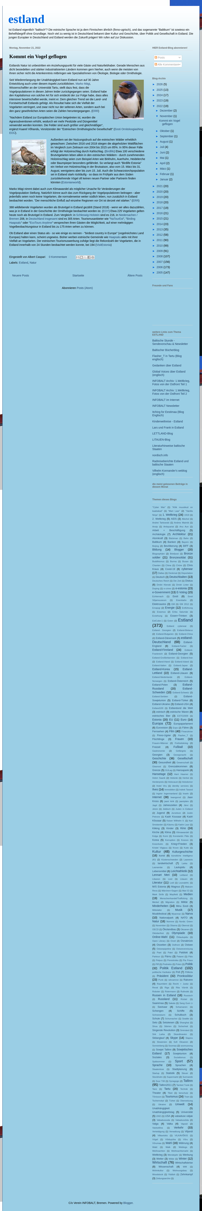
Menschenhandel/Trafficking (173, 898)
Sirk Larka (158, 1034)
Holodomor (187, 782)
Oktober (165, 130)
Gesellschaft (185, 758)
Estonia (157, 719)
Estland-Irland (163, 661)
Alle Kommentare (167, 64)
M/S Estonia (159, 886)
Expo (175, 728)
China (168, 565)
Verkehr (178, 1127)
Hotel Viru (161, 786)
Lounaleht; (184, 883)
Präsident (162, 975)
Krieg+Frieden (179, 844)
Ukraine (162, 1104)
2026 (160, 84)
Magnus (175, 886)
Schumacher (171, 1018)
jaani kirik (169, 801)
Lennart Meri (161, 874)
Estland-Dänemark (166, 638)
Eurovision (162, 727)
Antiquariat (168, 526)
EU (171, 719)
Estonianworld (70, 182)
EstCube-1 (157, 621)
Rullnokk (184, 991)
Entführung (187, 608)
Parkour (156, 956)
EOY (106, 211)
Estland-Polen (160, 684)
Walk (168, 1147)
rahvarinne (173, 980)
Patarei (180, 956)
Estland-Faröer (179, 646)
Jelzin (155, 809)
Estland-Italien (159, 665)
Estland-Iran (187, 658)
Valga (155, 1123)
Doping (155, 588)
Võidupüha (170, 1139)
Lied (170, 879)
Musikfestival (159, 913)
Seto (154, 1022)
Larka (184, 863)
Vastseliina (157, 1128)
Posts (160, 57)
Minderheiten (160, 905)
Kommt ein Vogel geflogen (38, 56)
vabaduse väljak (184, 1116)
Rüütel (184, 999)
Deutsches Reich (160, 581)
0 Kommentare (58, 256)
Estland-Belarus (185, 630)
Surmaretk (187, 1077)
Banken (171, 542)
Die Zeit (177, 581)
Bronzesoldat (178, 557)
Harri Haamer (181, 774)
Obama (173, 925)
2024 (160, 95)
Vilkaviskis (163, 1135)
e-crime (167, 588)
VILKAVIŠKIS (181, 1135)
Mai (162, 157)
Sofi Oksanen (181, 1042)
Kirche (155, 832)
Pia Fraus (188, 960)
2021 (160, 186)
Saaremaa (158, 1003)
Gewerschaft (183, 762)
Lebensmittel (159, 871)
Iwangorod (176, 797)
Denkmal (172, 573)
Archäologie (159, 534)
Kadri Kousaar (173, 816)
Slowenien (162, 1042)
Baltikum (157, 542)
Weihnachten (158, 1151)
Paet (159, 952)
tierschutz (183, 1093)
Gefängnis (181, 751)
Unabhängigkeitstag (163, 1112)
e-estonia (181, 588)
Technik (184, 1089)
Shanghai (184, 1022)
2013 (160, 229)
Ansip (155, 526)
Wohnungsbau (180, 1170)
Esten (170, 621)
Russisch (188, 995)
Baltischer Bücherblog (165, 350)
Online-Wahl (159, 937)
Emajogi (156, 608)
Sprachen (180, 1065)
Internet (157, 797)
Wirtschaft (159, 1162)
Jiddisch (167, 809)
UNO (158, 1116)
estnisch (160, 712)
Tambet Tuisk (182, 1085)
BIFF (185, 546)
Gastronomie (158, 751)
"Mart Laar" (174, 511)
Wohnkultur (157, 1170)
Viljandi (189, 1131)
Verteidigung (158, 1131)
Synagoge (174, 1081)
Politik (189, 964)
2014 (160, 224)
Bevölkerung (171, 546)
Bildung (157, 549)
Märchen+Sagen (170, 890)
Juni (163, 152)
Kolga (155, 836)
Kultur (156, 851)
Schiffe (180, 1010)
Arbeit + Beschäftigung (168, 530)
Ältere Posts (135, 275)
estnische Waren (179, 712)
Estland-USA (182, 704)
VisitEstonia (103, 244)
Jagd (154, 805)
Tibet (170, 1093)
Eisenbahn (181, 600)
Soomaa (172, 1045)
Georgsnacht (180, 755)
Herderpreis (158, 782)
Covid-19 (170, 569)
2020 (160, 191)
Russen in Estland (164, 995)
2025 (160, 89)
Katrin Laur (183, 824)
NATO (184, 917)
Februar (165, 174)
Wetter (160, 1158)
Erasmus (161, 612)
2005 (160, 272)
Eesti (175, 596)
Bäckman (173, 538)
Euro (184, 719)
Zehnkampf (186, 1174)
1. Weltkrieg (170, 514)
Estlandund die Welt (181, 708)
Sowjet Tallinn (164, 1049)
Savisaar (162, 1007)
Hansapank (182, 770)
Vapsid (184, 1124)
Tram (186, 1097)
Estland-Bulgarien (165, 634)
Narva (189, 913)
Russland (163, 999)
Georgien (157, 754)
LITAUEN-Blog (161, 439)
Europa (157, 723)
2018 (160, 202)
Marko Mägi (83, 83)
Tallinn (188, 1081)
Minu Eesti (182, 906)
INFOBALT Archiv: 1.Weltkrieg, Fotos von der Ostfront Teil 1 (171, 382)
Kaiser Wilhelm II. (175, 820)
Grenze (156, 770)
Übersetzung (186, 1100)
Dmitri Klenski (164, 585)
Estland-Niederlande (162, 677)
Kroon (176, 848)
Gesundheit (164, 762)
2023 (160, 100)
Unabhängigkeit (161, 1108)
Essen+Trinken (178, 615)
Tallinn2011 (165, 1085)
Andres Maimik (181, 522)
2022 (160, 106)
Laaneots (188, 859)
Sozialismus (180, 1057)
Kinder (169, 828)
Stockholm (157, 1077)
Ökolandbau (169, 929)
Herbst (185, 778)
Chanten (156, 565)
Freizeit (156, 747)
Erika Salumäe (180, 612)
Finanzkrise (187, 731)
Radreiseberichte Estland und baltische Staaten (170, 463)
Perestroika (173, 960)
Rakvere (188, 979)
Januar (164, 179)
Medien (188, 894)
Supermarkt (172, 1077)
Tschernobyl (158, 1100)
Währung (184, 1143)
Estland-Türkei (180, 700)
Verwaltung (174, 1131)
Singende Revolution (163, 1030)
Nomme (170, 921)
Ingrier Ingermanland (166, 793)
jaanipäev (184, 801)
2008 (160, 256)
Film (171, 731)
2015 (160, 218)
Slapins (189, 1038)
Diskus (189, 580)
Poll (178, 972)
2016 (160, 213)
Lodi (172, 883)
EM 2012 (184, 604)
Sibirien (167, 1026)
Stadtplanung (179, 1069)
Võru (185, 1139)
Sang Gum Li (186, 1003)
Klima (168, 832)
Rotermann (170, 991)
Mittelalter (157, 910)
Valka (170, 1123)
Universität (187, 1112)
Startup (155, 1073)
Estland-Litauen (179, 673)
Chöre (179, 565)
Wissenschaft (166, 1166)
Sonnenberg (158, 1045)
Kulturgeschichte (182, 851)
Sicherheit (183, 1026)
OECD (155, 929)
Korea (155, 840)
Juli (162, 147)
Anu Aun (184, 526)
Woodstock (157, 1174)
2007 (160, 261)
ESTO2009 (182, 716)
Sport (179, 1061)
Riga (167, 987)
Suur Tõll (160, 1081)
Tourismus (171, 1096)
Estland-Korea (161, 669)
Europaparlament (183, 723)
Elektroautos (159, 604)
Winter (183, 1158)
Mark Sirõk (158, 894)
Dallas (161, 573)
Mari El (185, 890)
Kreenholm (157, 844)
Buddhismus (158, 561)
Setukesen (169, 1022)
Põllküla (189, 972)
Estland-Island (182, 661)
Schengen (158, 1010)
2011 (160, 240)
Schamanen (181, 1007)
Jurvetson (176, 813)
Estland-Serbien (160, 696)
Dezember (166, 110)
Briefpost (174, 554)
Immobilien (170, 789)
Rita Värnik (182, 987)
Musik (178, 909)
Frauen (179, 739)
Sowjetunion (180, 1053)
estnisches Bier (161, 715)
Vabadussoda (163, 1120)
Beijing (155, 546)
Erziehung (157, 616)
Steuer (185, 1073)
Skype (174, 1037)
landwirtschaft (165, 863)
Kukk (186, 848)
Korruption (170, 840)
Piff (157, 964)
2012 (160, 234)
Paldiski (183, 952)
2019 (160, 197)
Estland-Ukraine (161, 704)
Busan (185, 561)
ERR (95, 111)
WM (185, 1167)
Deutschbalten (178, 576)
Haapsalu (115, 237)
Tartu (167, 1088)
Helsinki (174, 778)
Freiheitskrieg (181, 743)
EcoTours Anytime (41, 222)
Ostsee (189, 944)
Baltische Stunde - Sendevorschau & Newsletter (170, 342)
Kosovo (184, 840)
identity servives (180, 786)
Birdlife (110, 151)
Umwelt (179, 1104)
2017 (160, 207)
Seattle (185, 1018)
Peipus (159, 960)
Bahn (186, 538)
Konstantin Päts (181, 836)
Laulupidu (179, 867)
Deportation (187, 573)
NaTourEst (116, 218)
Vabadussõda (182, 1120)
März (163, 168)
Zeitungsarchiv (163, 1178)
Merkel (155, 902)
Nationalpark (166, 917)
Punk (161, 980)
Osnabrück (187, 940)
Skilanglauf (158, 1038)
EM (173, 604)
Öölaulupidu (182, 937)
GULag (168, 770)
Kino (183, 828)
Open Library (159, 941)
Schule (156, 1018)
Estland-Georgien (178, 653)
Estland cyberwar (176, 626)
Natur (33, 262)
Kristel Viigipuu (159, 848)
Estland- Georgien (161, 630)
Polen (178, 964)
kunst (162, 855)
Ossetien (161, 944)
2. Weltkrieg (159, 519)
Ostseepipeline (164, 949)
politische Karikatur (161, 972)
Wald (154, 1147)
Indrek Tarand (186, 789)
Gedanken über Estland (166, 365)
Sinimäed (184, 1030)
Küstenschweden (169, 859)
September (167, 136)
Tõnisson (156, 1097)
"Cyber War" (159, 507)
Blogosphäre (158, 554)
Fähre (185, 727)
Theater (156, 1093)
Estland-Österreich (178, 681)
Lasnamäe (157, 867)
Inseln (186, 793)
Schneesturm (158, 1015)
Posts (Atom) (85, 288)
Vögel (155, 1139)
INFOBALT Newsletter (165, 405)
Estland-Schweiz (181, 692)
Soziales (157, 1057)
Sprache (157, 1065)
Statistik (170, 1073)
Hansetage (159, 774)
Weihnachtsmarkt (179, 1151)
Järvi (186, 805)
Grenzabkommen (177, 766)
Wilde (171, 1159)
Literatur (157, 882)
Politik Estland (171, 968)
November (166, 116)
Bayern (185, 542)
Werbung (188, 1154)
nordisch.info (160, 455)
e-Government (161, 592)
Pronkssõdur (185, 975)
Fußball (178, 746)
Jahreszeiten (170, 805)
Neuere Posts (20, 275)
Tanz (154, 1089)
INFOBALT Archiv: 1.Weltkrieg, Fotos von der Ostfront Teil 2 (171, 392)
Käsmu (170, 824)
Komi (165, 836)
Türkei (172, 1100)
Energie (170, 607)
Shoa (154, 1026)
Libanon (156, 879)
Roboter (156, 991)
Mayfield (174, 894)
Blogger (179, 549)
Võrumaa (156, 1143)
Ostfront (176, 945)
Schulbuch (180, 1014)
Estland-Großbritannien (163, 658)
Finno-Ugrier (164, 735)
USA (167, 1116)
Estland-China (186, 634)
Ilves (155, 789)
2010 (160, 245)
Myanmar (176, 914)
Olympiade (178, 933)
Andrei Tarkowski (160, 522)
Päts (190, 956)
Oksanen (184, 929)
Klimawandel (182, 832)
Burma (173, 561)
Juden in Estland (184, 809)
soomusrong (186, 1045)
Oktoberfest (158, 933)
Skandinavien (180, 1034)
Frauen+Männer (160, 743)
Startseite (78, 275)
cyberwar (187, 568)
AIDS (174, 519)
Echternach (158, 596)
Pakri (170, 952)
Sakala (171, 1003)
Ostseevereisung (184, 949)
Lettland (184, 875)
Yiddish (171, 1174)
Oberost (185, 925)
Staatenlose (158, 1069)
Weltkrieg (157, 1154)
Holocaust (173, 782)
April (163, 163)
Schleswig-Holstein (87, 215)
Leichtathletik (179, 871)
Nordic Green (186, 921)
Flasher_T (183, 735)
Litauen (183, 879)
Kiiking (156, 828)
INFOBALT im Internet (165, 399)
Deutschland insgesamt (43, 218)
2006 (160, 267)
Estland (23, 262)
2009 (160, 251)
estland (26, 19)
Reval (155, 987)
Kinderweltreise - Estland (167, 421)
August (164, 141)
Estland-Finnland (162, 649)
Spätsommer (158, 1061)
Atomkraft (157, 538)
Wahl (169, 1143)
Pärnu (168, 956)
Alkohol (185, 519)
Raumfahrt (162, 984)
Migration (170, 902)
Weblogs (183, 1147)
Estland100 (157, 708)
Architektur (179, 534)
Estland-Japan (181, 665)
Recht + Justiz (180, 984)
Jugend (161, 813)
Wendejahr (173, 1155)
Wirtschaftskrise (184, 1162)
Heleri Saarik (158, 778)
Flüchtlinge (158, 739)
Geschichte (159, 758)
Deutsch (160, 577)
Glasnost (156, 766)
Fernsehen (158, 731)
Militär (184, 902)
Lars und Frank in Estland (168, 427)
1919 (186, 515)
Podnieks (167, 964)
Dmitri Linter (182, 585)
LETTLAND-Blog (162, 433)
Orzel (173, 941)
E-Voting (182, 592)
